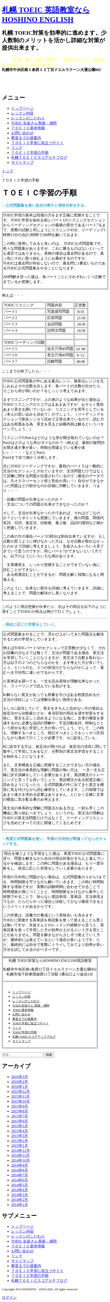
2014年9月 (19, 1165)
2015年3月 (19, 1136)
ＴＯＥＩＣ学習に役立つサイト (37, 143)
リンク (16, 148)
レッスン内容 (22, 113)
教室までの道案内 (26, 138)
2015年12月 (20, 1092)
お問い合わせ (22, 133)
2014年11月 (20, 1155)
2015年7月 (19, 1116)
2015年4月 (19, 1131)
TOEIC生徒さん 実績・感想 (31, 1005)
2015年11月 (20, 1096)
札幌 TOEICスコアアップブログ (34, 1036)
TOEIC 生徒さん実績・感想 (34, 123)
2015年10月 (20, 1101)
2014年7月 (19, 1175)
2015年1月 (19, 1146)
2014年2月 (19, 1200)
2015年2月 (19, 1141)
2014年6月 (19, 1180)
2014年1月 (19, 1205)
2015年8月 (19, 1111)
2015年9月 (19, 1106)
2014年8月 (19, 1170)
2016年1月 (19, 1087)
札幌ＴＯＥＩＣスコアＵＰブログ (39, 158)
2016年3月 (19, 1077)
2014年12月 (20, 1151)
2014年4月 (19, 1190)
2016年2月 (19, 1082)
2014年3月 (19, 1195)
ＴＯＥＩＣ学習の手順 (30, 153)
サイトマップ (22, 162)
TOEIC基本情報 (23, 1010)
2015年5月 (19, 1126)
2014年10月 (20, 1160)
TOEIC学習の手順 (24, 1032)
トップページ (22, 108)
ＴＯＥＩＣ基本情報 (28, 128)
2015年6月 (19, 1121)
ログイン (9, 1297)
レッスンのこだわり (28, 118)
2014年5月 (19, 1185)
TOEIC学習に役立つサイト (30, 1023)
